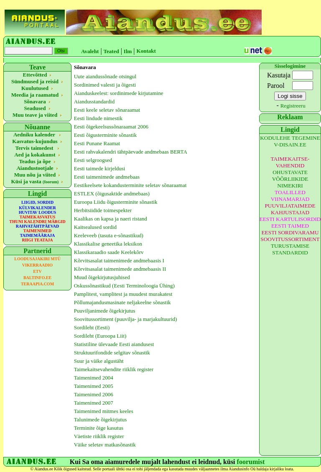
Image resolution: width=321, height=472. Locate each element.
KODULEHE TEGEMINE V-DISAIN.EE (290, 141)
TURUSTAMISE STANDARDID (290, 249)
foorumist (251, 461)
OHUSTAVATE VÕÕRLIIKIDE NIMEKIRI (290, 179)
